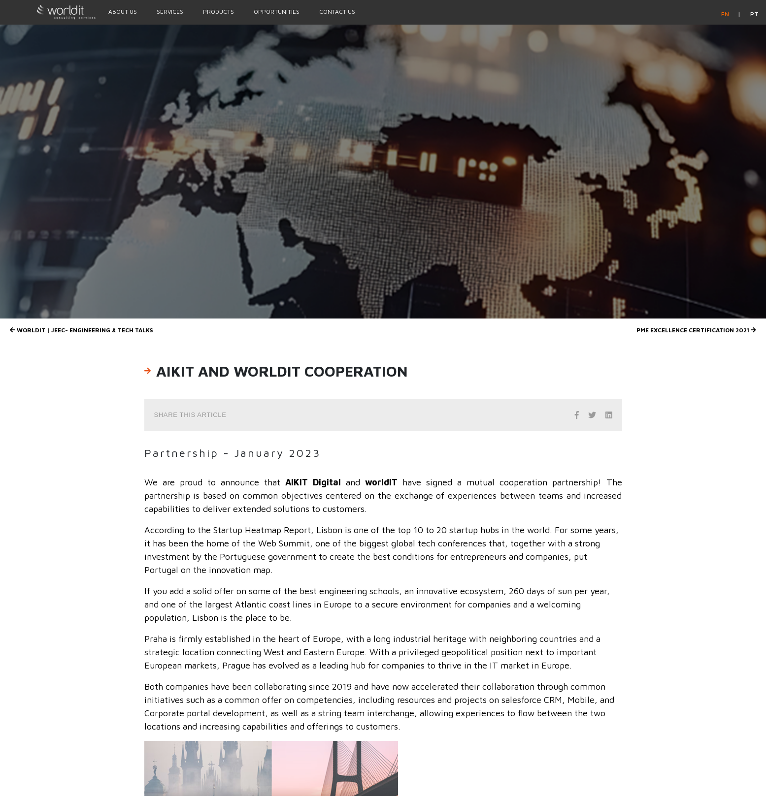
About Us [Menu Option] (122, 11)
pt (754, 14)
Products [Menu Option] (218, 11)
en (726, 14)
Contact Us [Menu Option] (337, 11)
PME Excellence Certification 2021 (696, 330)
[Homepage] (49, 12)
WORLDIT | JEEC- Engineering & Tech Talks (81, 330)
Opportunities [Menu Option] (277, 11)
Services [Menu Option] (170, 11)
